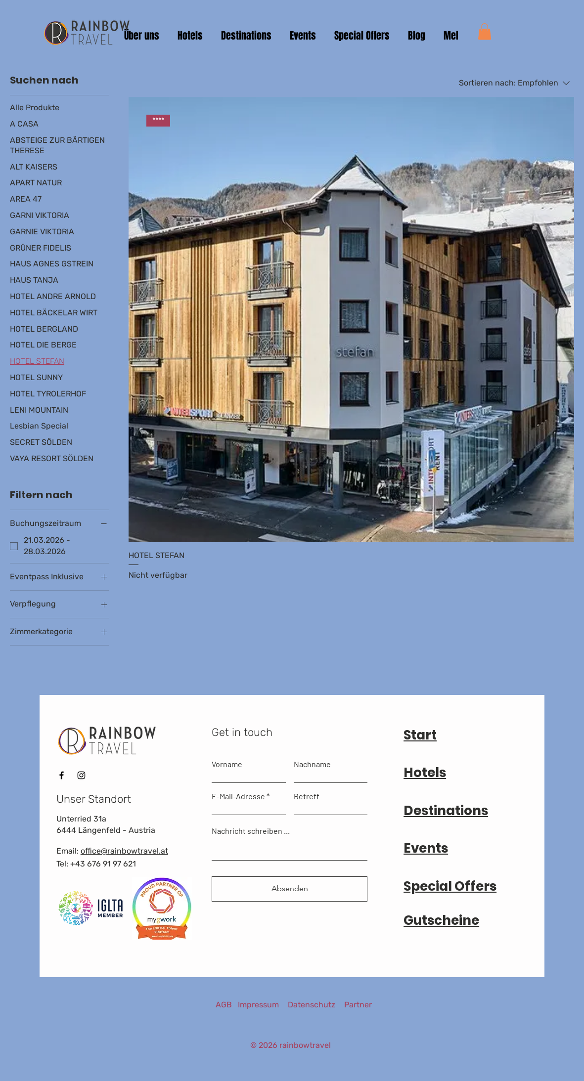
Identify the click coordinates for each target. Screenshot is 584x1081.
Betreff (306, 796)
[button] (485, 31)
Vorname (227, 764)
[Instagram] (81, 775)
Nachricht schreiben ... (251, 831)
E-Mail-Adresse (238, 796)
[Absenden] (289, 889)
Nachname (312, 764)
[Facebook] (61, 775)
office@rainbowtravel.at (124, 851)
